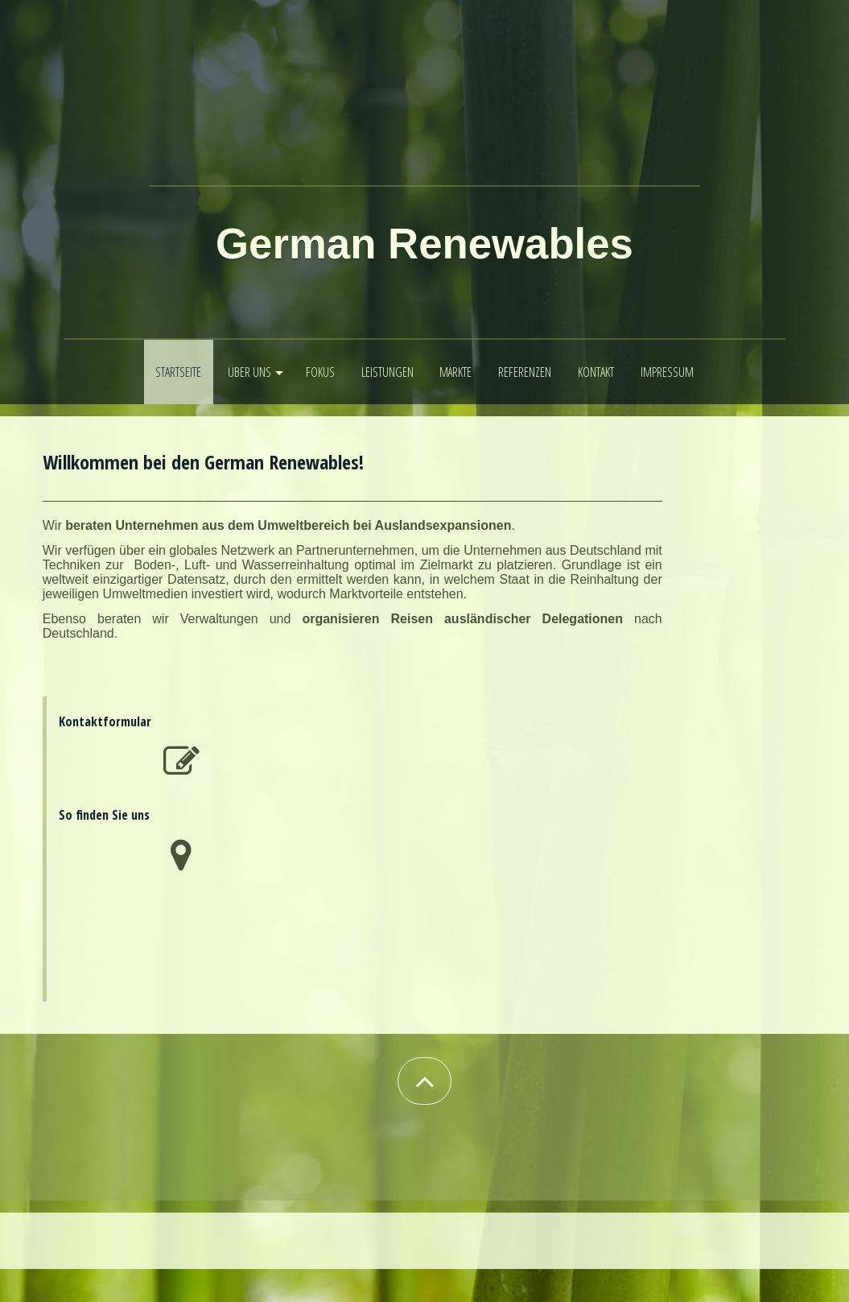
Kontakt (596, 372)
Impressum (667, 372)
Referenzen (524, 372)
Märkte (455, 372)
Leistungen (387, 372)
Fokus (320, 372)
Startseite (178, 372)
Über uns (249, 372)
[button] (424, 1081)
